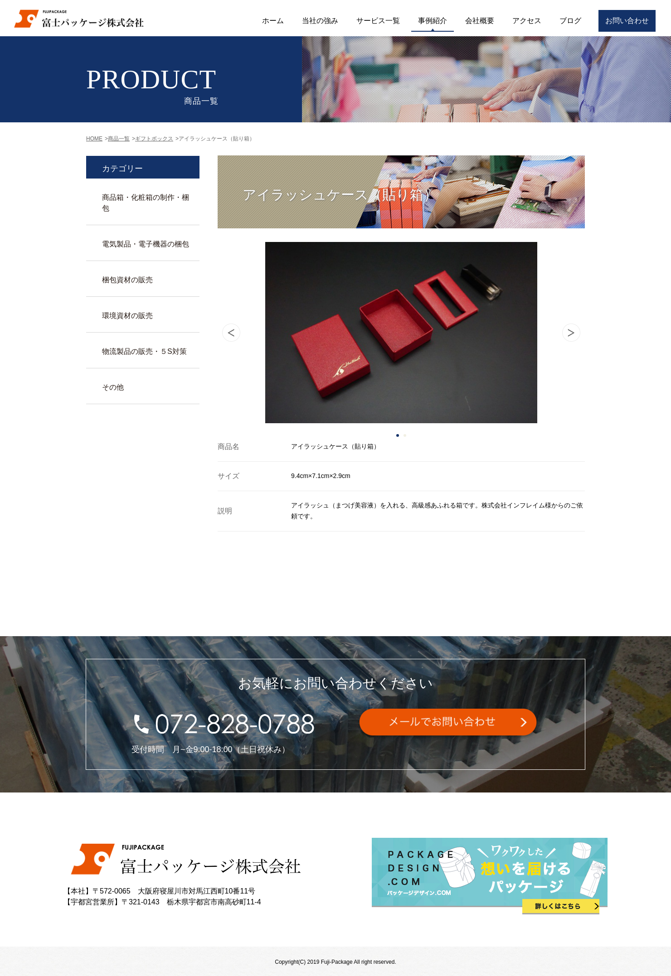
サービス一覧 (378, 20)
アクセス (526, 20)
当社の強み (320, 20)
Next (571, 333)
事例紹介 (432, 20)
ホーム (273, 20)
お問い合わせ (627, 20)
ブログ (570, 20)
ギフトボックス (154, 138)
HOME (94, 138)
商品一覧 (119, 138)
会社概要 (479, 20)
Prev (231, 333)
